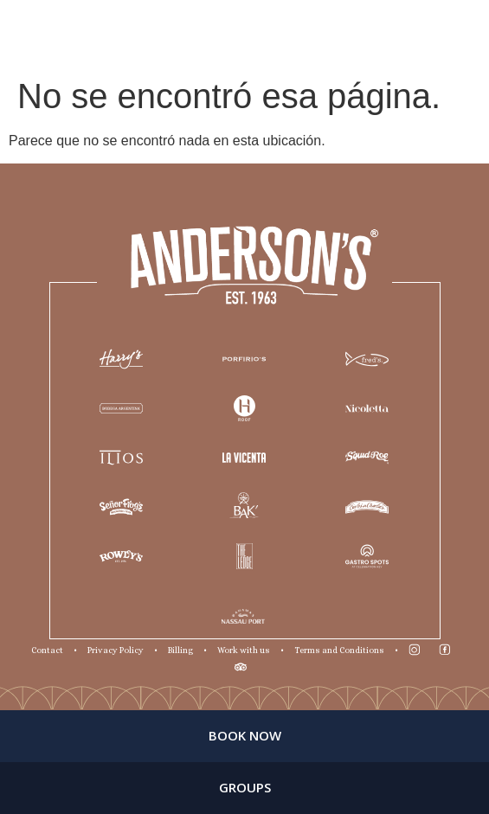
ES (460, 33)
